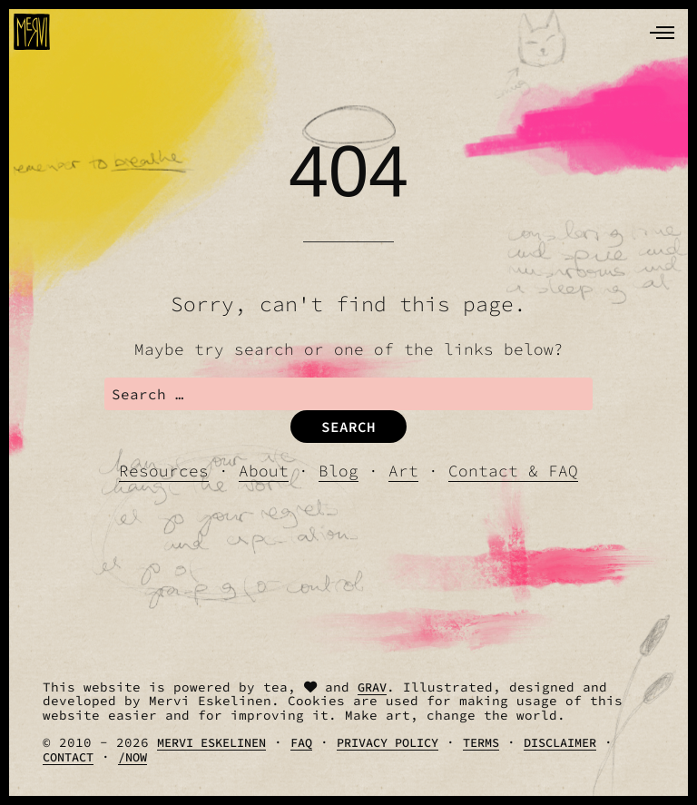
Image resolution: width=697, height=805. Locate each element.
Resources (164, 471)
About (264, 471)
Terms (481, 743)
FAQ (301, 743)
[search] (349, 394)
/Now (132, 757)
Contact (68, 757)
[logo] (32, 32)
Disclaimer (560, 743)
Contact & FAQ (513, 471)
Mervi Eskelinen (211, 743)
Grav (372, 687)
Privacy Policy (387, 743)
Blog (338, 471)
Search (348, 426)
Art (403, 471)
